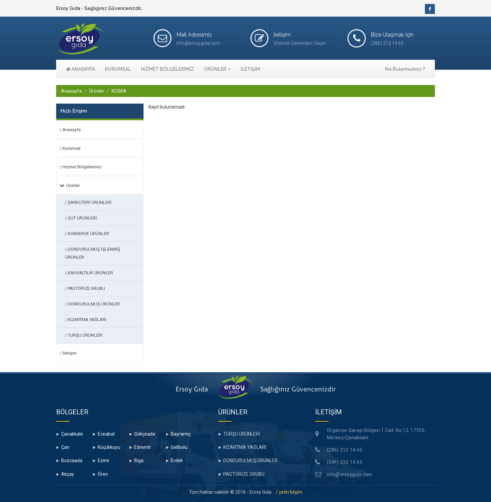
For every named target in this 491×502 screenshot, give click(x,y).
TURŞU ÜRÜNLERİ (84, 335)
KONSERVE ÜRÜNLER (87, 233)
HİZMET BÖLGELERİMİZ (167, 69)
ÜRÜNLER (217, 69)
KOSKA (119, 91)
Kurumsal (70, 148)
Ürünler (96, 91)
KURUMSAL (118, 69)
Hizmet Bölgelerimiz (80, 167)
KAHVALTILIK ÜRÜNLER (89, 272)
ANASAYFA (80, 69)
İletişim (68, 353)
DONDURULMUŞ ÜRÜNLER (92, 303)
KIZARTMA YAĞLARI (85, 319)
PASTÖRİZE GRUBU (85, 288)
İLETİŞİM (250, 69)
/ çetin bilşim (289, 492)
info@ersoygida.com (349, 474)
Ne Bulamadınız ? (405, 69)
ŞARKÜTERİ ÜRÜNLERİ (88, 202)
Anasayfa (71, 91)
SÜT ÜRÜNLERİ (81, 217)
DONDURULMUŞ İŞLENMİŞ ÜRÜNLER (92, 253)
